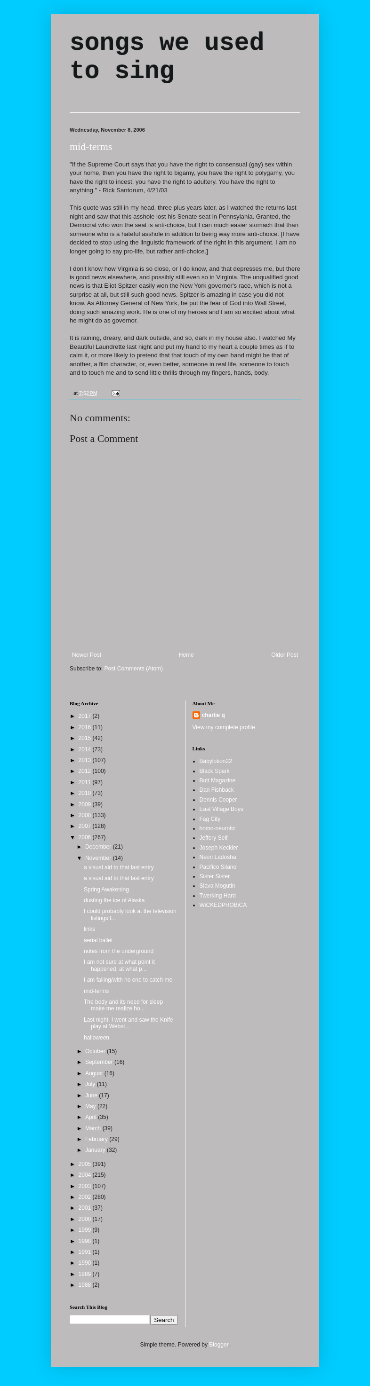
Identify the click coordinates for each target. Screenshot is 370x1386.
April (91, 1117)
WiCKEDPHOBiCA (223, 905)
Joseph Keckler (219, 847)
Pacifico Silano (218, 867)
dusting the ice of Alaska (114, 900)
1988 (86, 1285)
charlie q (213, 715)
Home (186, 655)
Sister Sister (215, 876)
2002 (86, 1197)
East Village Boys (221, 809)
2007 (86, 826)
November (99, 858)
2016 (86, 727)
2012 (86, 771)
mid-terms (91, 146)
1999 (86, 1230)
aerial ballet (98, 940)
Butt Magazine (218, 780)
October (96, 1051)
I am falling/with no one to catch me (128, 979)
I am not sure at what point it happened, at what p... (119, 965)
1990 (86, 1263)
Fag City (210, 819)
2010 (86, 793)
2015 (86, 738)
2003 (86, 1186)
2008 (86, 815)
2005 (86, 1164)
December (99, 846)
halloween (96, 1037)
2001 (86, 1208)
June (92, 1095)
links (89, 929)
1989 (86, 1274)
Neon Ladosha (218, 857)
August (95, 1073)
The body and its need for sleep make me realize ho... (123, 1005)
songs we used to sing (167, 57)
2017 (86, 716)
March (94, 1128)
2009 (86, 804)
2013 (86, 760)
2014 (86, 749)
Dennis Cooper (218, 799)
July (91, 1084)
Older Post (284, 655)
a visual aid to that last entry (119, 867)
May (91, 1106)
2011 (86, 782)
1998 (86, 1241)
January (96, 1150)
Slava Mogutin (217, 885)
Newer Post (86, 655)
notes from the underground (118, 951)
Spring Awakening (106, 889)
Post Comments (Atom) (133, 668)
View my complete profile (224, 727)
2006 (86, 837)
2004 (86, 1175)
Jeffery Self (214, 838)
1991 (86, 1252)
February (97, 1139)
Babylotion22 (216, 761)
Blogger (218, 1344)
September (99, 1062)
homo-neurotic (218, 828)
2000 (86, 1219)
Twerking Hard (218, 895)
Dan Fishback (217, 790)
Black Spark (215, 771)
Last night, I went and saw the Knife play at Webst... (128, 1023)
